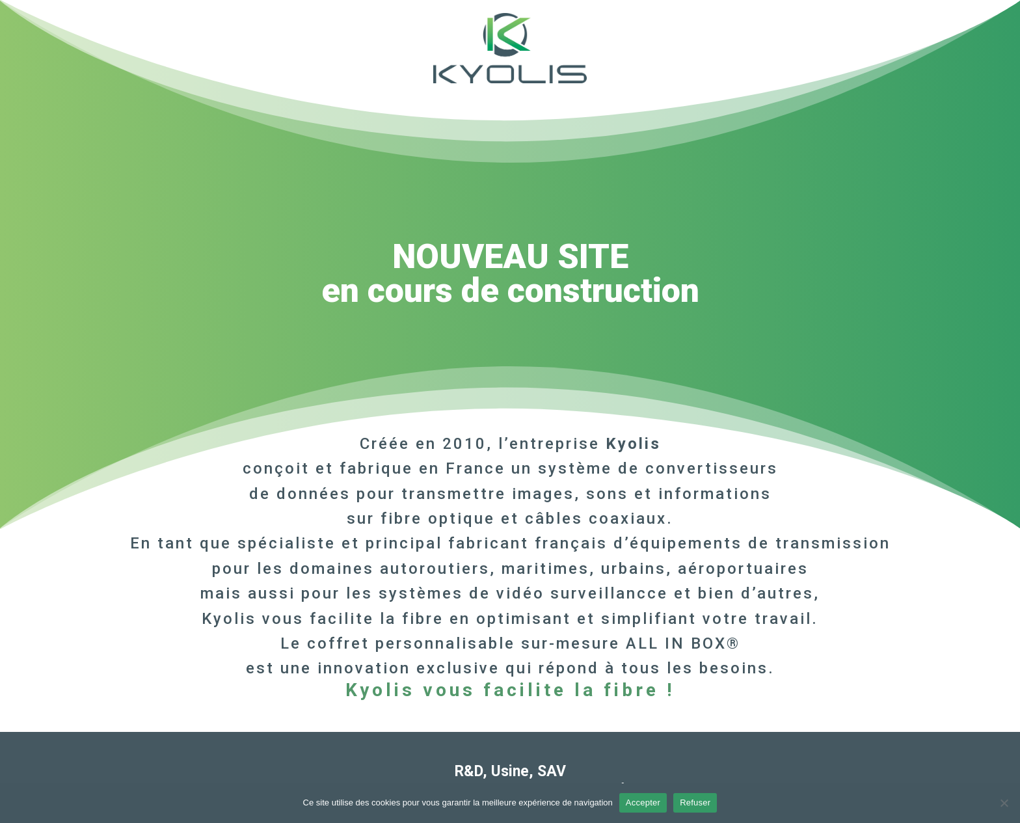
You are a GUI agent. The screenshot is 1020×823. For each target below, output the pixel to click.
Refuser (695, 802)
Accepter (643, 802)
